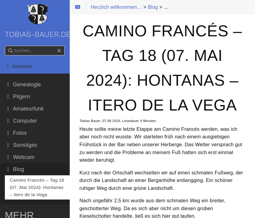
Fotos (16, 133)
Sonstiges (21, 145)
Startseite (18, 66)
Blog (14, 169)
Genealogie (23, 84)
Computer (21, 121)
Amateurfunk (24, 109)
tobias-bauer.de (38, 21)
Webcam (20, 157)
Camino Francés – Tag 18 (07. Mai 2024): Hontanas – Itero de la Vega (37, 187)
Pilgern (17, 97)
